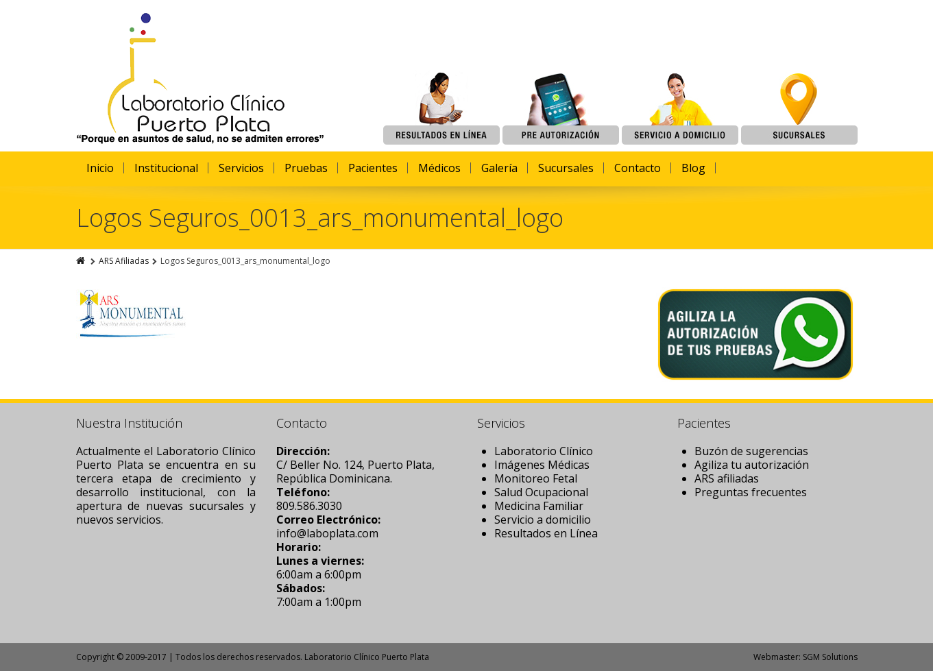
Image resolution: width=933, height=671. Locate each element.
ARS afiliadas (726, 478)
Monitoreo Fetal (535, 478)
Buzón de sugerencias (751, 451)
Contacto (637, 167)
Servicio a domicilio (542, 519)
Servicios (241, 167)
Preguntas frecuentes (750, 492)
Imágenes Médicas (542, 464)
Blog (693, 167)
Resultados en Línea (546, 533)
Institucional (166, 167)
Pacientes (373, 167)
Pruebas (306, 167)
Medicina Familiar (538, 505)
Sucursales (566, 167)
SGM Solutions (830, 657)
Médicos (439, 167)
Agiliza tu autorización (751, 464)
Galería (499, 167)
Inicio (100, 167)
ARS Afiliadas (124, 261)
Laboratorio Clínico (543, 451)
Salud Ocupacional (541, 492)
